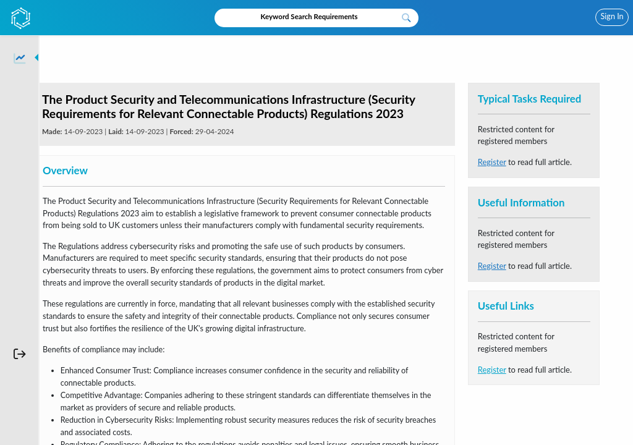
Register (492, 162)
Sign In (612, 16)
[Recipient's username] (305, 17)
